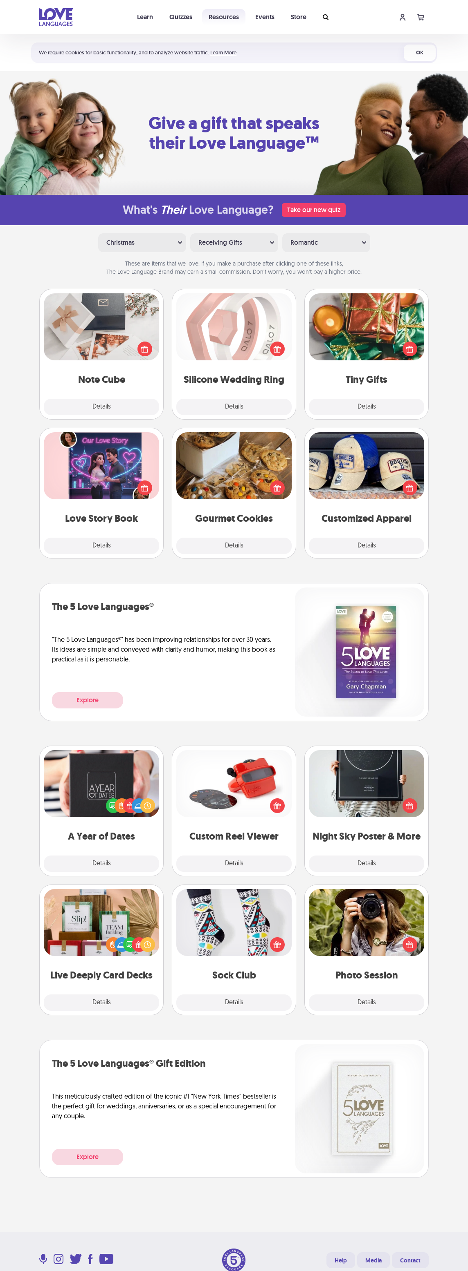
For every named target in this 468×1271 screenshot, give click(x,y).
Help (341, 1260)
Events (264, 17)
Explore (87, 700)
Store (298, 17)
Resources (224, 17)
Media (373, 1260)
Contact (410, 1260)
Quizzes (180, 17)
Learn (145, 17)
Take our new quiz (313, 210)
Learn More (223, 52)
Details (101, 407)
